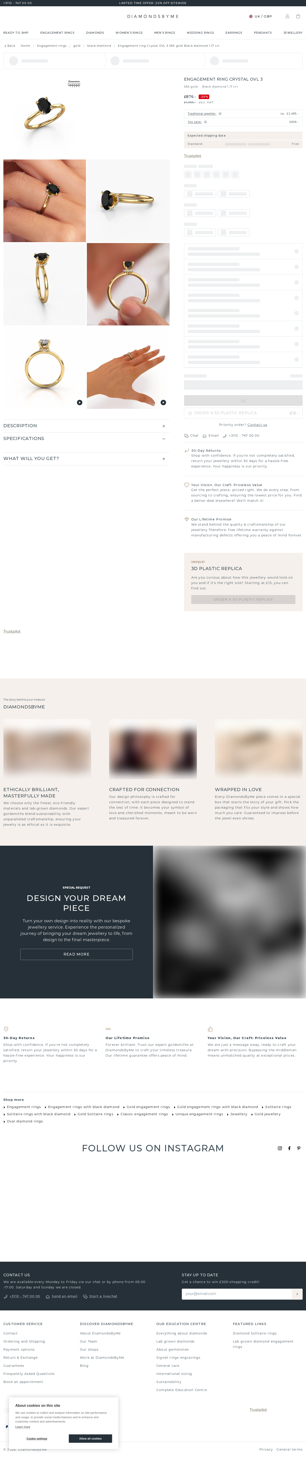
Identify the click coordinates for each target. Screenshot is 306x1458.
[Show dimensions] (74, 84)
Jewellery (293, 32)
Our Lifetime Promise (211, 519)
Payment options (19, 1350)
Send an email (65, 1296)
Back (9, 46)
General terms (290, 1449)
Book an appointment (23, 1382)
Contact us (257, 425)
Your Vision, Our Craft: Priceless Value (227, 485)
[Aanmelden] (297, 1294)
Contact (10, 1333)
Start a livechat (103, 1296)
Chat (191, 436)
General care (167, 1366)
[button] (243, 251)
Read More (76, 954)
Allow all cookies (90, 1438)
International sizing (174, 1374)
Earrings (234, 32)
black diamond (99, 46)
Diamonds (95, 32)
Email (210, 436)
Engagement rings (57, 32)
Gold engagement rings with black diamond (215, 1107)
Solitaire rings (275, 1107)
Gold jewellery (265, 1114)
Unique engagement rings (196, 1114)
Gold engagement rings (145, 1107)
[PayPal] (7, 1426)
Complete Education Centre (181, 1390)
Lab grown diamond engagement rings (263, 1344)
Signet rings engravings (178, 1358)
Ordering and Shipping (24, 1341)
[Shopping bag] (298, 16)
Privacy (266, 1449)
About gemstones (172, 1350)
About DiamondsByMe (100, 1333)
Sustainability (169, 1382)
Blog (84, 1366)
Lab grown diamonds (175, 1341)
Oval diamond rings (22, 1121)
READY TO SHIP (16, 32)
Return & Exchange (20, 1358)
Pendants (263, 32)
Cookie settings (37, 1438)
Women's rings (129, 32)
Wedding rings (200, 32)
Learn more (22, 1427)
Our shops (89, 1350)
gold (77, 46)
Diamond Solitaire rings (255, 1333)
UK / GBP (260, 16)
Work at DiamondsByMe (102, 1358)
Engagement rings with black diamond (81, 1107)
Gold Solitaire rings (92, 1114)
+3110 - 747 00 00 (17, 3)
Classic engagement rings (141, 1114)
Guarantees (13, 1366)
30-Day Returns (206, 451)
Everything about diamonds (181, 1333)
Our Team (89, 1341)
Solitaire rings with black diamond (36, 1114)
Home (25, 46)
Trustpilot (192, 156)
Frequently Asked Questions (29, 1374)
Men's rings (164, 32)
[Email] (237, 1294)
